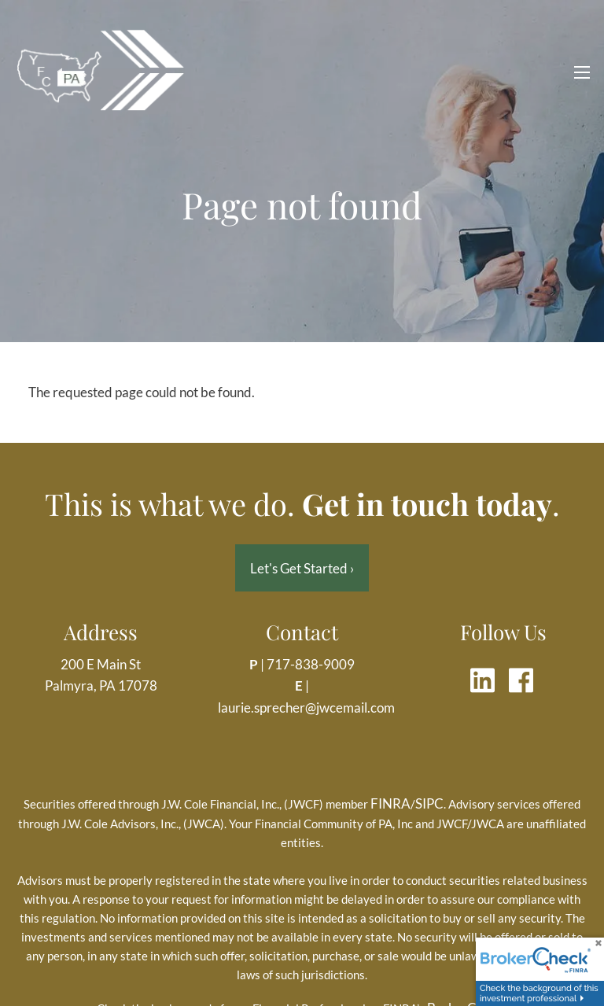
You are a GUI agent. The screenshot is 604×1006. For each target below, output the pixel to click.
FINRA (390, 804)
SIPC (429, 804)
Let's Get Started (302, 568)
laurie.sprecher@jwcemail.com (306, 707)
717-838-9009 (311, 665)
